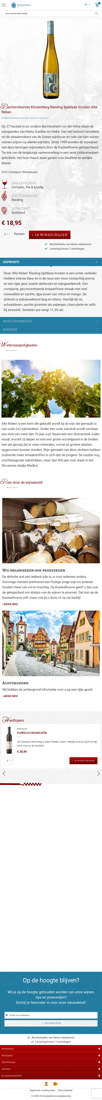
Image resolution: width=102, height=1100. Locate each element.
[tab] (51, 262)
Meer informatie (17, 321)
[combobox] (51, 13)
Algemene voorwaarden (42, 1090)
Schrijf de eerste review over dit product (25, 118)
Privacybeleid (65, 1090)
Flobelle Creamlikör (32, 733)
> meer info (10, 604)
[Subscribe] (51, 1023)
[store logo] (20, 5)
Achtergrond (15, 683)
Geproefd (11, 262)
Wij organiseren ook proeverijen (33, 570)
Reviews (10, 329)
